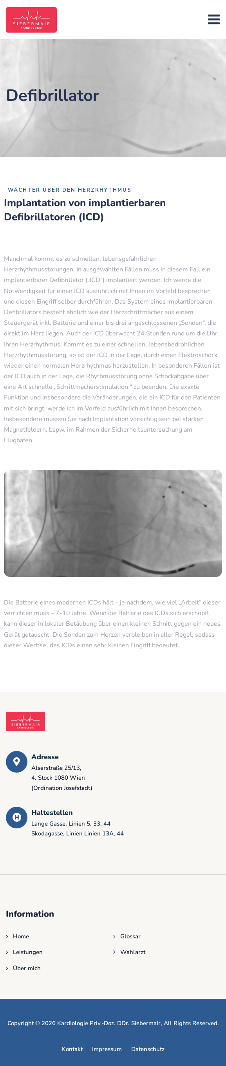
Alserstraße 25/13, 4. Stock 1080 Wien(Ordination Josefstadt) (61, 778)
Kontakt (72, 1049)
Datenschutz (148, 1049)
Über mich (27, 968)
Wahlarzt (132, 952)
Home (21, 936)
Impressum (107, 1049)
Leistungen (28, 952)
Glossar (130, 936)
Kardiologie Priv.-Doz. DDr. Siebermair (109, 1023)
